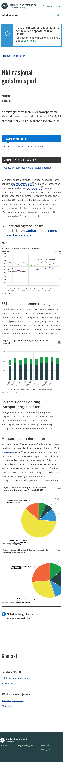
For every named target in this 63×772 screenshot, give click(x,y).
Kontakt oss (7, 745)
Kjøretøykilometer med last (44, 389)
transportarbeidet (22, 183)
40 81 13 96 (7, 683)
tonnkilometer (33, 187)
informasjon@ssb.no (12, 700)
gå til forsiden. (28, 40)
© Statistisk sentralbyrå (44, 747)
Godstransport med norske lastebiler (24, 146)
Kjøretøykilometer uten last (21, 389)
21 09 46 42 (7, 705)
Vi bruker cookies (52, 6)
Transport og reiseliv (14, 55)
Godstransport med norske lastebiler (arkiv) (27, 167)
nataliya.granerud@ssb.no (15, 677)
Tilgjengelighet (25, 745)
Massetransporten (11, 452)
